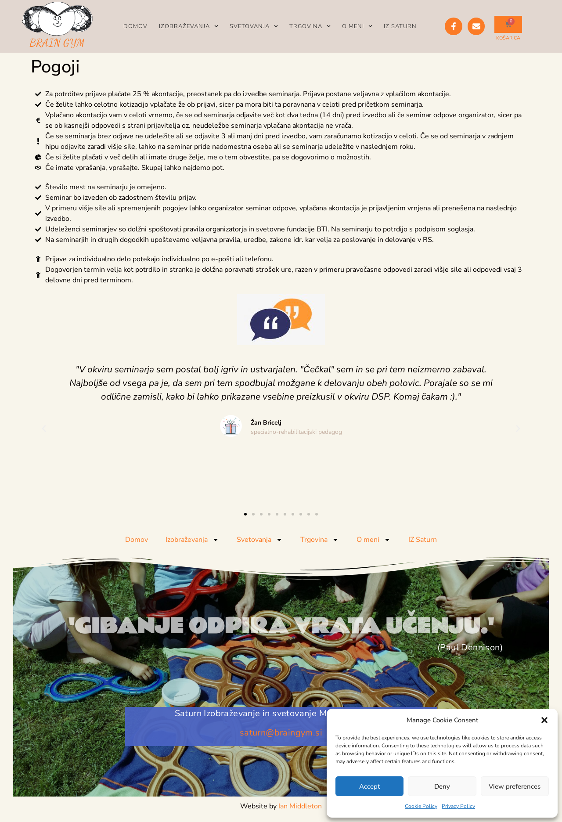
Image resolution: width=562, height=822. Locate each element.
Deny (442, 786)
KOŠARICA (508, 38)
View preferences (514, 786)
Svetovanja (254, 26)
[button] (544, 720)
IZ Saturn (400, 26)
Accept (369, 786)
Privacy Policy (458, 806)
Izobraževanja (188, 26)
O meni (357, 26)
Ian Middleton (300, 806)
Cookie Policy (421, 806)
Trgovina (310, 26)
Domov (135, 26)
